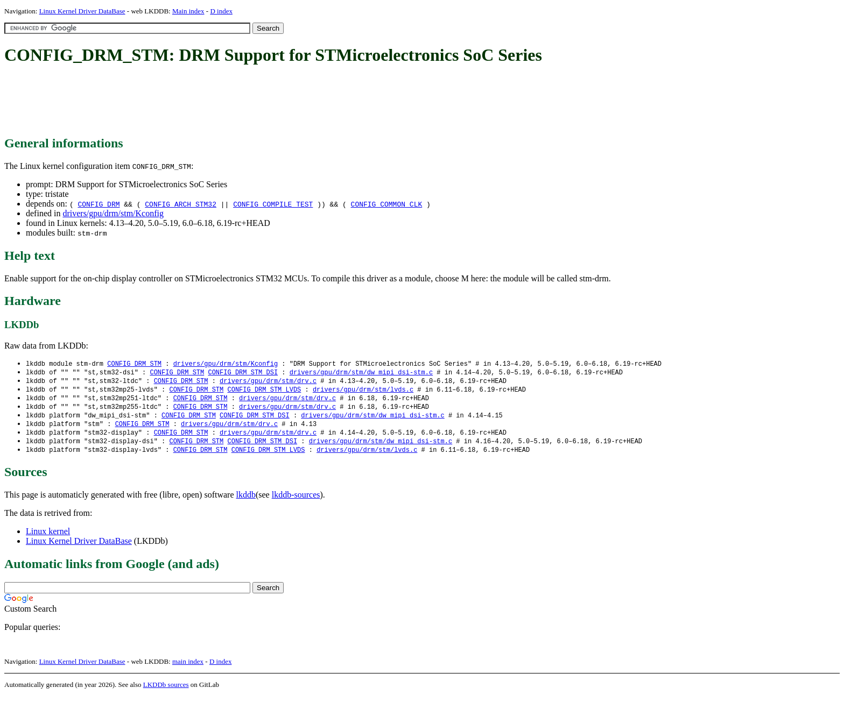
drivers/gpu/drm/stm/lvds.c (363, 391)
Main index (188, 11)
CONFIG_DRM (98, 204)
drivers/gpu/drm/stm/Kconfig (113, 213)
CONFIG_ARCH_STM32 (180, 204)
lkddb (246, 500)
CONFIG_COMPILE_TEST (273, 204)
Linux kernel (48, 537)
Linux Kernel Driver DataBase (82, 11)
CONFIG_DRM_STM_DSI (243, 373)
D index (221, 11)
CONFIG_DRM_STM (134, 363)
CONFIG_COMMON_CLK (387, 204)
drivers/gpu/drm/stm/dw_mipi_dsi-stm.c (361, 373)
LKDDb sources (166, 690)
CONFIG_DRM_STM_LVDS (264, 391)
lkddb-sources (296, 500)
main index (187, 667)
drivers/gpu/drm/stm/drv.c (268, 382)
